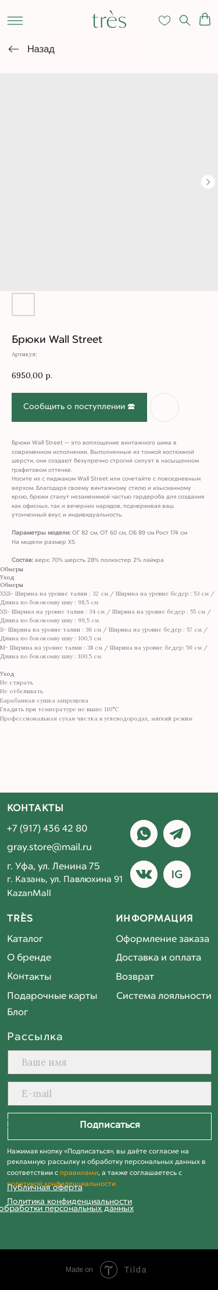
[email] (110, 1093)
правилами (79, 1173)
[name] (110, 1062)
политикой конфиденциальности (61, 1184)
